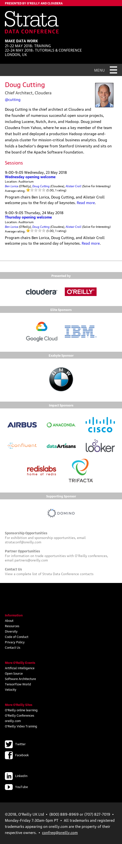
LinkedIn (16, 775)
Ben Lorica (11, 185)
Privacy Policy (15, 642)
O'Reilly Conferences (19, 715)
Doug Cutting (41, 185)
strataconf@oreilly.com (23, 541)
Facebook (17, 755)
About (9, 620)
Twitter (15, 744)
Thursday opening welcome (28, 216)
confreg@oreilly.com (60, 832)
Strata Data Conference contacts (67, 573)
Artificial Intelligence (19, 668)
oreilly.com (13, 720)
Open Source (14, 673)
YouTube (16, 786)
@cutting (13, 99)
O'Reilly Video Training (21, 726)
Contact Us (12, 647)
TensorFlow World (18, 684)
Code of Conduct (16, 636)
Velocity (10, 689)
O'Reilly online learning (21, 710)
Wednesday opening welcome (30, 176)
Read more (86, 202)
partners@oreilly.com (31, 559)
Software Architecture (20, 678)
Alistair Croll (73, 185)
